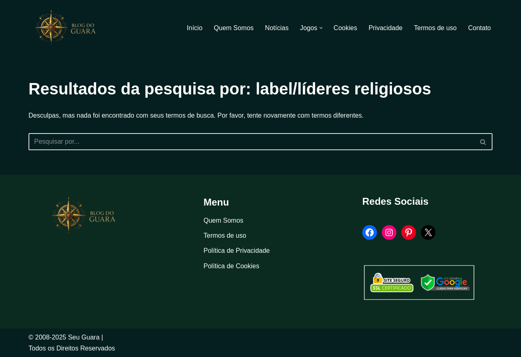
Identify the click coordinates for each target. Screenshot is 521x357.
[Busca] (251, 141)
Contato (479, 27)
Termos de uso (435, 27)
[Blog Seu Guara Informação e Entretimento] (69, 27)
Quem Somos (234, 27)
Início (194, 27)
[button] (321, 27)
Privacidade (385, 27)
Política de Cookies (231, 266)
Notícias (277, 27)
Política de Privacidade (237, 250)
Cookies (345, 27)
